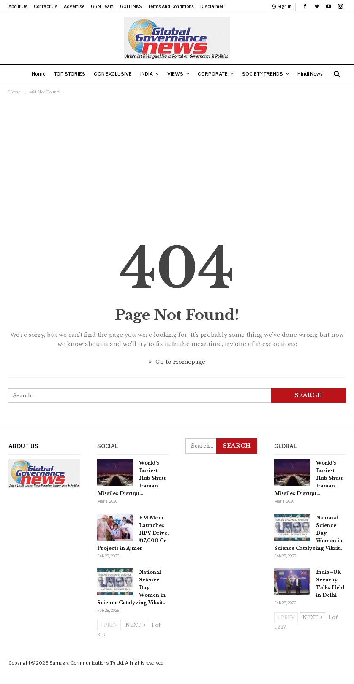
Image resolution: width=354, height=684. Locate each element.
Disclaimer (211, 6)
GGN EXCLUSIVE (128, 74)
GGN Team (102, 6)
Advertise (74, 6)
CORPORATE (233, 74)
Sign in (281, 6)
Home (50, 74)
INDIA (163, 74)
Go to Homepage (177, 361)
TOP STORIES (83, 74)
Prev (109, 625)
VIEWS (194, 74)
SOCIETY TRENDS (284, 74)
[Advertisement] (177, 160)
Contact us (45, 6)
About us (17, 6)
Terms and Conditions (171, 6)
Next (135, 625)
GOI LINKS (131, 6)
